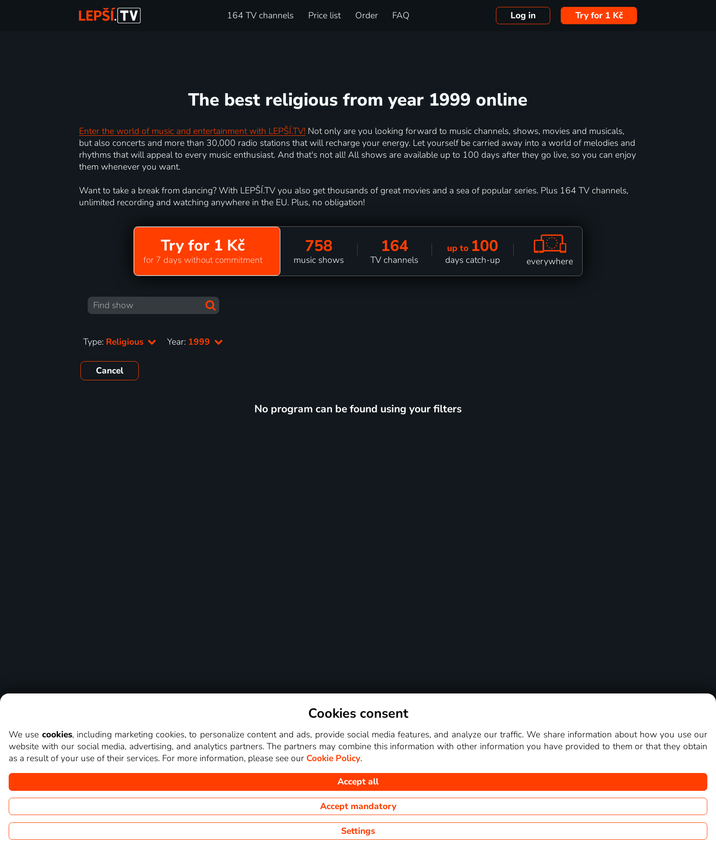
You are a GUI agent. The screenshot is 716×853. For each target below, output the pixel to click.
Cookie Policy (333, 758)
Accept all (358, 782)
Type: (119, 342)
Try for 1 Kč (599, 15)
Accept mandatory (358, 806)
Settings (358, 831)
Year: (195, 342)
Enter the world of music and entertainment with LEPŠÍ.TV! (192, 131)
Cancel (109, 371)
